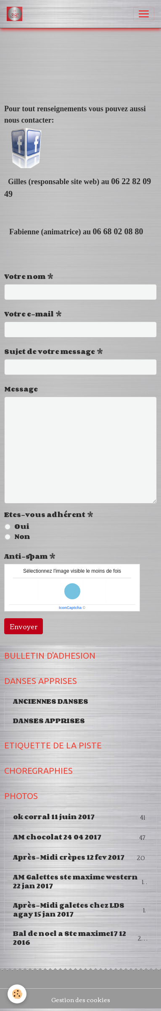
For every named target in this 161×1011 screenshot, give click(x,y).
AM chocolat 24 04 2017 (80, 837)
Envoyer (23, 626)
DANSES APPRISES (49, 720)
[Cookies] (17, 993)
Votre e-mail (29, 313)
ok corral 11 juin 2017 (80, 817)
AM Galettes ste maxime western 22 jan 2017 (80, 881)
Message (21, 388)
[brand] (16, 14)
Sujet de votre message (49, 351)
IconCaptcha (70, 608)
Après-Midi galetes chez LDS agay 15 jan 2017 (80, 910)
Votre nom (24, 276)
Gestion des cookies (80, 999)
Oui (21, 526)
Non (22, 536)
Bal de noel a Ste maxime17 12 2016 (80, 938)
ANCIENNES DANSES (50, 701)
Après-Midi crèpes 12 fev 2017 (80, 857)
